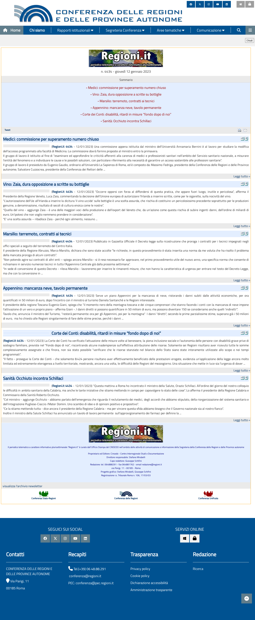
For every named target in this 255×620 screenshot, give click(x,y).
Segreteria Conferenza (125, 30)
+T (242, 138)
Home (11, 30)
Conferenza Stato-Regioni (43, 498)
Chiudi (250, 40)
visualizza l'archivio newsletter (22, 486)
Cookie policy (139, 575)
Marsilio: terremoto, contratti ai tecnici (127, 101)
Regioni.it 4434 (62, 146)
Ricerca (198, 568)
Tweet (7, 130)
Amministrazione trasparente (151, 589)
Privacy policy (140, 568)
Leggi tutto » (242, 176)
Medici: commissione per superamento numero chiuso (127, 87)
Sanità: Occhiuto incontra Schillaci (127, 121)
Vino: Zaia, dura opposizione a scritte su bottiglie (126, 94)
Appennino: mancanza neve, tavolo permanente (127, 107)
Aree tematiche (170, 30)
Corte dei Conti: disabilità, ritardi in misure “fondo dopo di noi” (127, 114)
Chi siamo (37, 30)
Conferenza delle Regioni (126, 498)
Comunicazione (211, 30)
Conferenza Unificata (208, 498)
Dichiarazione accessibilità (149, 582)
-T (246, 138)
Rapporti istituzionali (75, 30)
